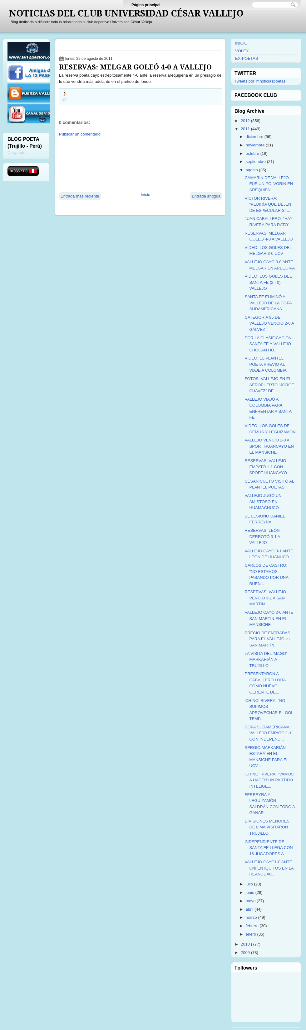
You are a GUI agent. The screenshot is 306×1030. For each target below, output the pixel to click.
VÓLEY (242, 51)
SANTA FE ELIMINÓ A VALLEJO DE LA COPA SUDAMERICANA (267, 302)
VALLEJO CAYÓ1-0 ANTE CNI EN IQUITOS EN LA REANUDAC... (268, 868)
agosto (252, 170)
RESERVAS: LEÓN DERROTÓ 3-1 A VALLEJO (262, 536)
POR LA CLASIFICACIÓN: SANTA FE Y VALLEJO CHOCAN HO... (268, 344)
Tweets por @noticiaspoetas (260, 81)
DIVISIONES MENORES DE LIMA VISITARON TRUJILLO (266, 827)
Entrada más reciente (80, 196)
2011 (245, 128)
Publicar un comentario (80, 134)
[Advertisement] (89, 164)
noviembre (255, 145)
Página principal (145, 5)
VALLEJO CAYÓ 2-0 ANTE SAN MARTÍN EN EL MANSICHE (268, 618)
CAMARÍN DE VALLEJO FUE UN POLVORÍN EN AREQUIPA (268, 183)
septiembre (256, 161)
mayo (251, 901)
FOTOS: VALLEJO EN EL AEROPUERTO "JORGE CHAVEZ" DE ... (269, 384)
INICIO (241, 43)
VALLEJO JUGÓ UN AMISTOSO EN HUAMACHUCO (262, 501)
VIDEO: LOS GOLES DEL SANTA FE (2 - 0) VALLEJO (268, 282)
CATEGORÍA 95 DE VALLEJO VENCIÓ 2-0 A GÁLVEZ (269, 323)
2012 (245, 120)
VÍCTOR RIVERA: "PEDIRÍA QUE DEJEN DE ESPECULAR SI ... (267, 204)
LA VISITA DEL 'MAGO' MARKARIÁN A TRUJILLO (265, 659)
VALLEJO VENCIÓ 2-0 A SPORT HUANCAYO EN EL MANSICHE (269, 446)
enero (251, 934)
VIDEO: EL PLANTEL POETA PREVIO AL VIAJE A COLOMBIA (265, 364)
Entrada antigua (206, 196)
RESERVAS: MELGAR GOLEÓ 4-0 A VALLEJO (135, 67)
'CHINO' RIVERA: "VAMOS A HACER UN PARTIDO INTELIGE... (269, 780)
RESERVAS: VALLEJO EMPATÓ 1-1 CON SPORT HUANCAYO (265, 466)
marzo (251, 917)
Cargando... (18, 152)
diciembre (254, 136)
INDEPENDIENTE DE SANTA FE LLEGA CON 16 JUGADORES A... (268, 847)
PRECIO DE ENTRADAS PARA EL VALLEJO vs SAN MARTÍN (267, 639)
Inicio (145, 194)
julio (249, 884)
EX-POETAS (246, 58)
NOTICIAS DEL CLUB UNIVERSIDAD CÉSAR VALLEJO (126, 13)
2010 (245, 944)
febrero (252, 925)
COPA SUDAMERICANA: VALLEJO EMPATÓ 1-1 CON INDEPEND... (267, 733)
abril (250, 909)
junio (250, 892)
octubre (252, 153)
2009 (245, 952)
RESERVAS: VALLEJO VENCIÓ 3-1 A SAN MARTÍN (265, 597)
